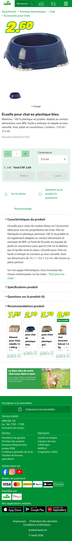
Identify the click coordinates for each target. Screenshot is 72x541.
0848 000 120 (9, 420)
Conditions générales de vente (17, 451)
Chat (52, 11)
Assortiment (9, 11)
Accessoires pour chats (17, 15)
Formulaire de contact (13, 427)
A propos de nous (47, 441)
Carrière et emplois (47, 437)
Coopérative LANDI (47, 451)
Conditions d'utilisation (36, 525)
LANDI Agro (44, 444)
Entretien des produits (13, 441)
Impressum (19, 521)
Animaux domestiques (33, 11)
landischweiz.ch (38, 530)
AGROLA (42, 448)
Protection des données (43, 521)
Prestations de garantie (13, 437)
